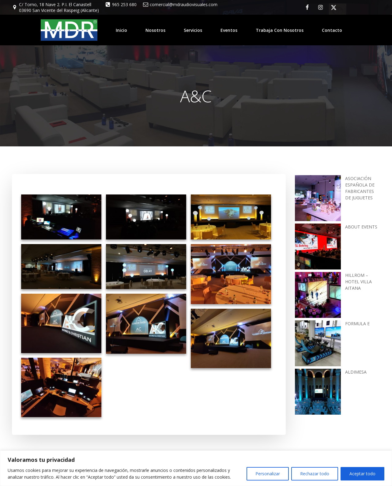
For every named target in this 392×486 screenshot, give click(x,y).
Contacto (332, 30)
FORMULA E (357, 323)
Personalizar (267, 474)
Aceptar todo (362, 474)
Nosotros (155, 30)
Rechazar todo (314, 474)
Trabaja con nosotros (279, 30)
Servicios (193, 30)
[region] (196, 468)
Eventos (229, 30)
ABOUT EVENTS (361, 226)
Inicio (121, 30)
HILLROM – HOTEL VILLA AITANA (358, 281)
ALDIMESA (356, 371)
